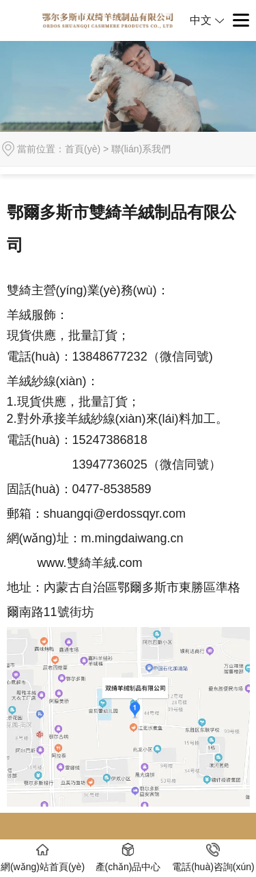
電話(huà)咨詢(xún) (213, 857)
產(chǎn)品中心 (128, 857)
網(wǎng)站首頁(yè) (43, 857)
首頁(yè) (82, 148)
